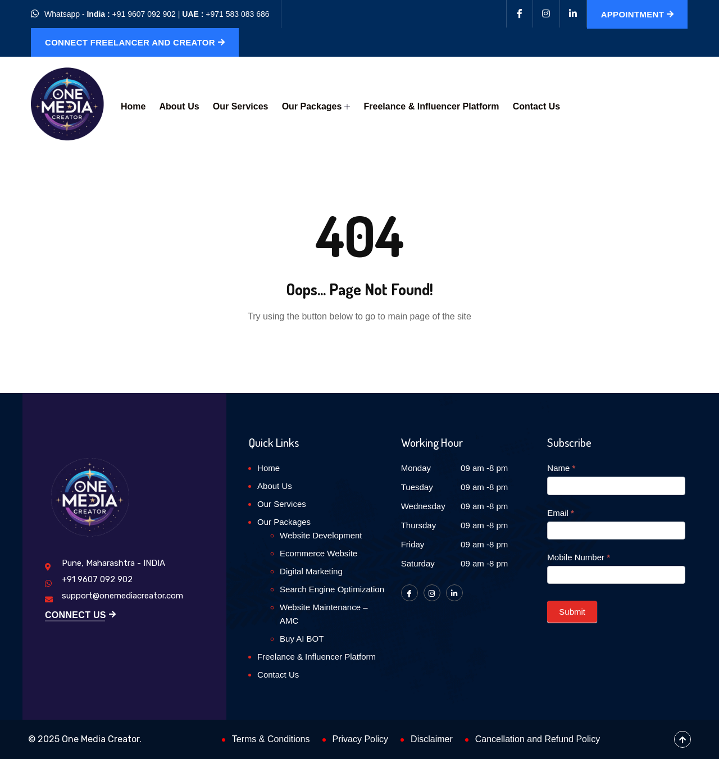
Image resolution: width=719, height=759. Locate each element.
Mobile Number (578, 557)
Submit (572, 611)
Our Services (240, 106)
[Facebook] (519, 14)
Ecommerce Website (318, 553)
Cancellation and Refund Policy (537, 739)
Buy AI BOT (302, 638)
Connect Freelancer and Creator (135, 42)
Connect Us (80, 615)
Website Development (321, 535)
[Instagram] (546, 14)
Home (133, 106)
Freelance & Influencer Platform (431, 106)
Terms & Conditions (271, 739)
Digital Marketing (311, 571)
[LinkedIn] (454, 592)
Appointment (637, 14)
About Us (179, 106)
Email (560, 513)
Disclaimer (432, 739)
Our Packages (315, 106)
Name (561, 468)
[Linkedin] (573, 14)
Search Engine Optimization (332, 589)
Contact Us (535, 106)
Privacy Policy (361, 739)
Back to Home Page (359, 350)
